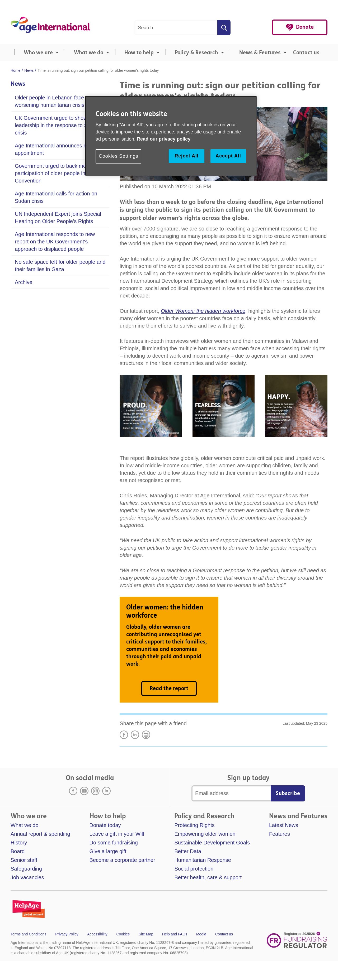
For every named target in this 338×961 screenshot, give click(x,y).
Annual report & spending (40, 834)
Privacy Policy (66, 934)
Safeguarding (26, 869)
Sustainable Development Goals (212, 842)
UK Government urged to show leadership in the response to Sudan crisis (57, 125)
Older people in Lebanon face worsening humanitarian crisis (49, 101)
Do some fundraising (114, 842)
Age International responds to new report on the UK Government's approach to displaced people (55, 241)
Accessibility (97, 934)
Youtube (84, 791)
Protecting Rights (194, 825)
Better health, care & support (208, 877)
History (19, 842)
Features (279, 834)
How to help (139, 53)
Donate (305, 27)
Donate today (105, 825)
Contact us (306, 53)
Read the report (169, 688)
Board (18, 851)
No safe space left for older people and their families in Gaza (60, 265)
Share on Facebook (124, 735)
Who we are (38, 53)
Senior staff (24, 860)
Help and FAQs (174, 934)
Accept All (228, 155)
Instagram (95, 791)
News (18, 83)
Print (146, 735)
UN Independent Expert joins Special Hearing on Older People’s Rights (58, 217)
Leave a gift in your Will (117, 834)
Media (201, 934)
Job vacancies (27, 877)
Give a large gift (108, 851)
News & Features (260, 53)
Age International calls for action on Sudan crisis (56, 197)
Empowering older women (204, 834)
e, (204, 311)
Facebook (73, 791)
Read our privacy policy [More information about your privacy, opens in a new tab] (163, 139)
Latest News (283, 825)
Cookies (123, 934)
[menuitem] (36, 52)
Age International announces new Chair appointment (61, 149)
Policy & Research (196, 53)
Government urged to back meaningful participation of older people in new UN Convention (60, 173)
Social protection (193, 869)
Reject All (186, 155)
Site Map (146, 934)
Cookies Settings (118, 156)
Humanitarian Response (202, 860)
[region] (171, 135)
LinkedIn (135, 735)
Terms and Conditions (28, 934)
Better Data (187, 851)
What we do (88, 53)
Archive (23, 282)
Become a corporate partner (122, 860)
